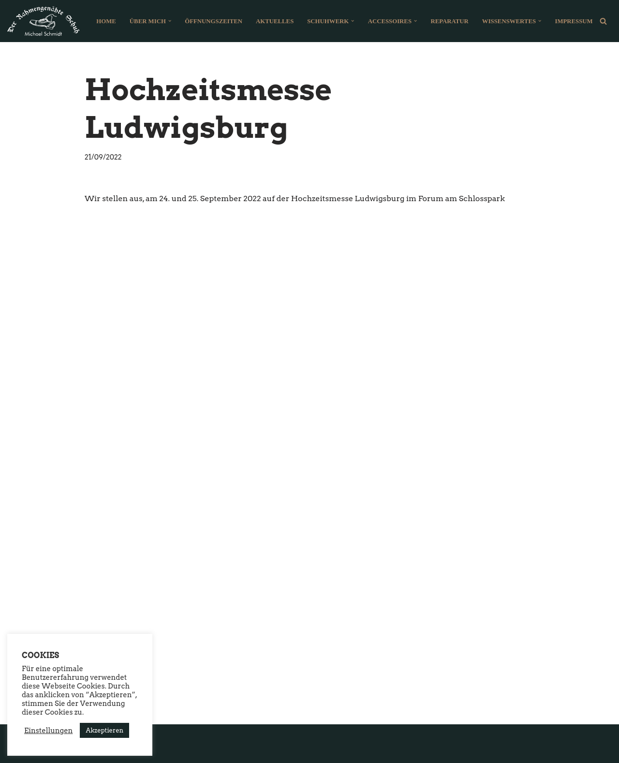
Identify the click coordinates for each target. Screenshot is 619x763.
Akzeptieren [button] (104, 730)
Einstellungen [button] (48, 730)
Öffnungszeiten (213, 21)
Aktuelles (275, 21)
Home (106, 21)
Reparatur (449, 21)
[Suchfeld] (603, 21)
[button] (169, 20)
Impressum (573, 21)
